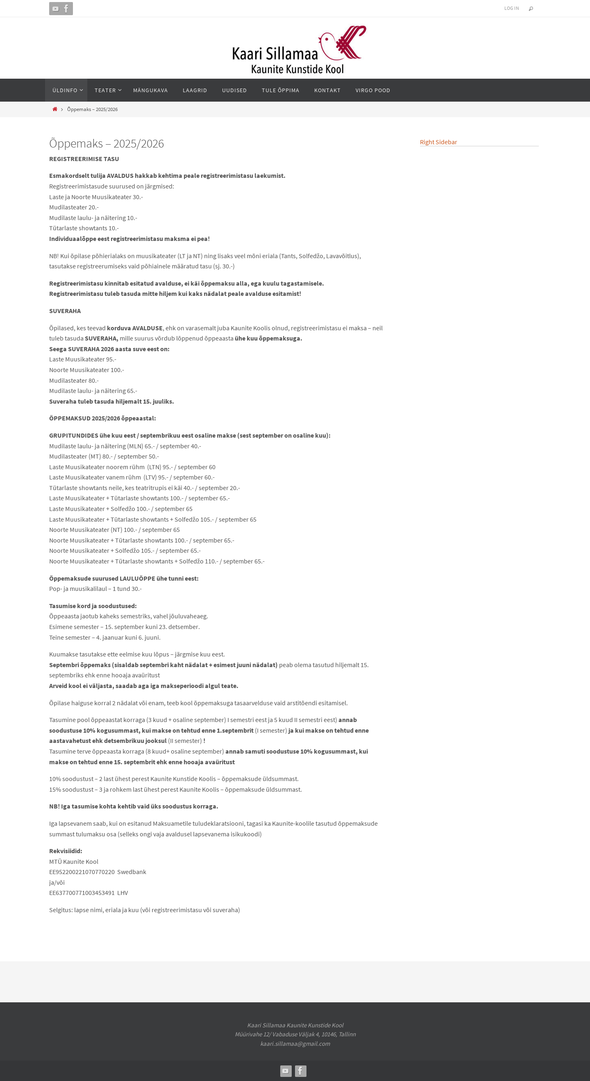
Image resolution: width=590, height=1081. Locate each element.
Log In (511, 8)
